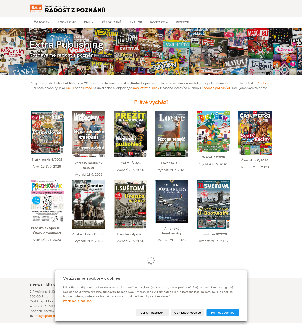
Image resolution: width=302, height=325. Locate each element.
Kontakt (159, 22)
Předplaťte (265, 83)
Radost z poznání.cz (216, 88)
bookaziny (140, 88)
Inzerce (182, 22)
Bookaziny (67, 22)
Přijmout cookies (222, 313)
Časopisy (41, 22)
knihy (155, 88)
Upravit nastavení (152, 313)
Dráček (88, 88)
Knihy (88, 22)
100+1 (70, 88)
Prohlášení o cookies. (77, 301)
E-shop (136, 22)
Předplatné (111, 22)
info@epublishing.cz (49, 316)
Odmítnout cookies (187, 313)
